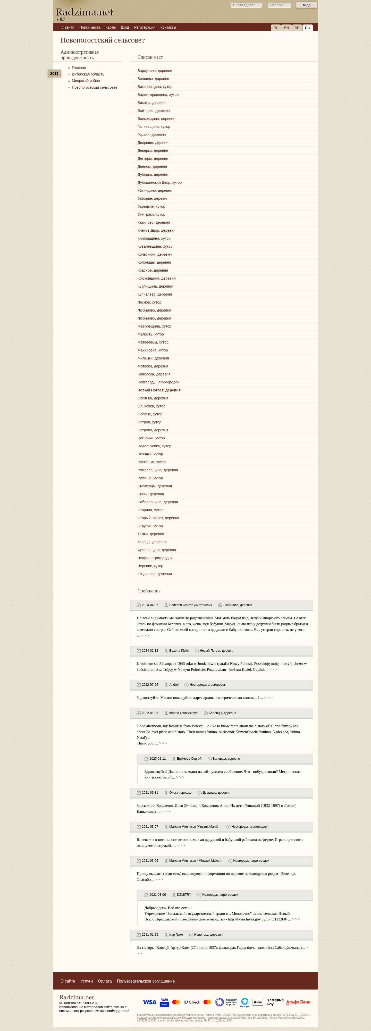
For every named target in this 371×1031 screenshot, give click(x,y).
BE (297, 28)
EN (286, 28)
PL (276, 28)
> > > (144, 635)
